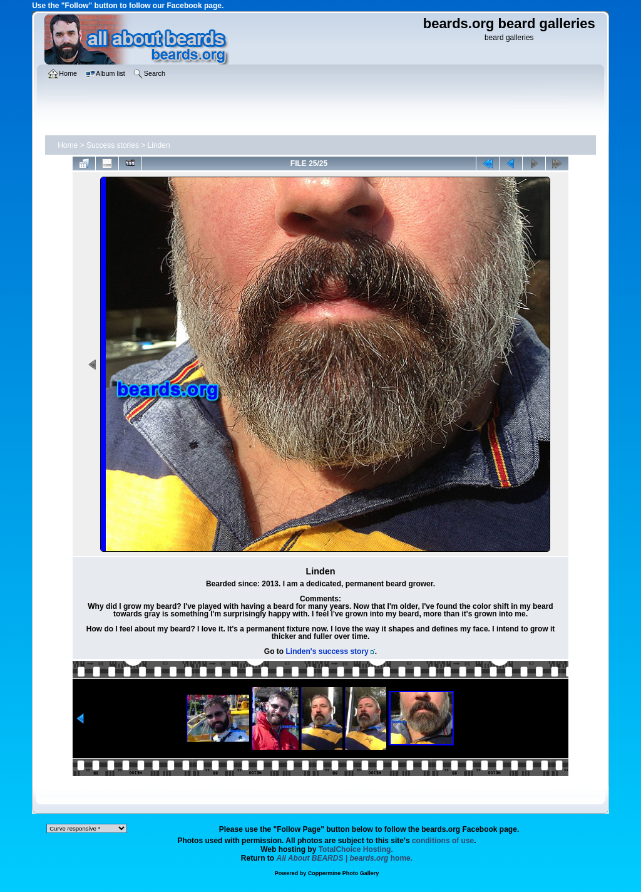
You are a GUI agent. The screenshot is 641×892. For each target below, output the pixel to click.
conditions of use (443, 840)
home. (345, 858)
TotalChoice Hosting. (356, 849)
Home (68, 145)
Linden (159, 145)
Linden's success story (327, 651)
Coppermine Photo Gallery (343, 873)
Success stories (112, 145)
